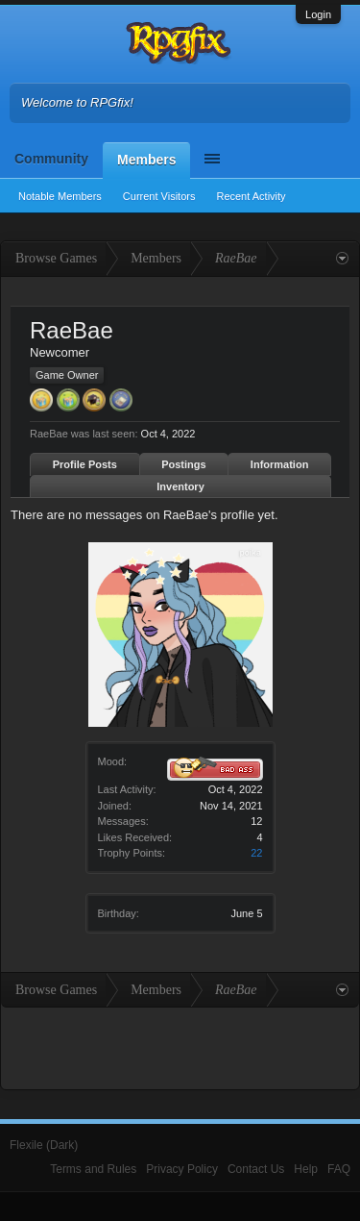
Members (146, 159)
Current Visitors (159, 196)
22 (256, 853)
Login (318, 14)
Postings (183, 464)
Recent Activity (250, 196)
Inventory (180, 486)
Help (306, 1169)
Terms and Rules (93, 1169)
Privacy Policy (182, 1169)
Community (51, 158)
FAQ (338, 1169)
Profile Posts (85, 464)
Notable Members (60, 196)
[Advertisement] (180, 1046)
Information (280, 464)
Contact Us (256, 1169)
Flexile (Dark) (44, 1145)
